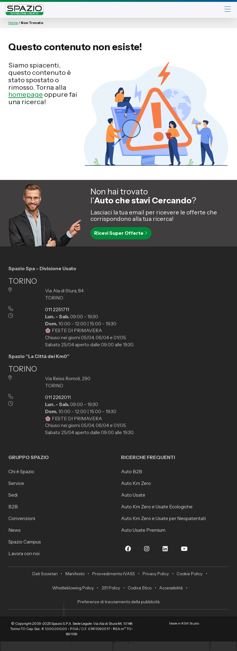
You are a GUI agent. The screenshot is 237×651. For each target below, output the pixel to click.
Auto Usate (133, 495)
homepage (25, 94)
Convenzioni (21, 518)
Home (13, 23)
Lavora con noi (24, 553)
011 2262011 (58, 397)
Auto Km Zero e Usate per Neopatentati (163, 518)
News (14, 530)
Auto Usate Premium (143, 530)
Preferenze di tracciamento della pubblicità (118, 601)
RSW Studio (190, 623)
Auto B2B (131, 471)
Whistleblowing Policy (73, 587)
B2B (13, 507)
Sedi (13, 495)
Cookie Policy (189, 573)
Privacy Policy (156, 573)
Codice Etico (140, 587)
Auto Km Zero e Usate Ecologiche (157, 507)
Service (16, 483)
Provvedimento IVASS (113, 573)
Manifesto (75, 573)
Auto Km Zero (136, 483)
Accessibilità (171, 587)
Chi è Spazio (21, 471)
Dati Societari (45, 573)
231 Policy (111, 587)
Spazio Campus (24, 542)
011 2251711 (57, 309)
